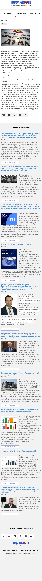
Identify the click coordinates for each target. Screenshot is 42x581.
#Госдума (4, 23)
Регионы (15, 550)
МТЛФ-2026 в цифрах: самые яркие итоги (16, 244)
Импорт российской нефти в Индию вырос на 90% (19, 451)
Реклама (36, 550)
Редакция (6, 550)
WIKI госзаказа (25, 550)
